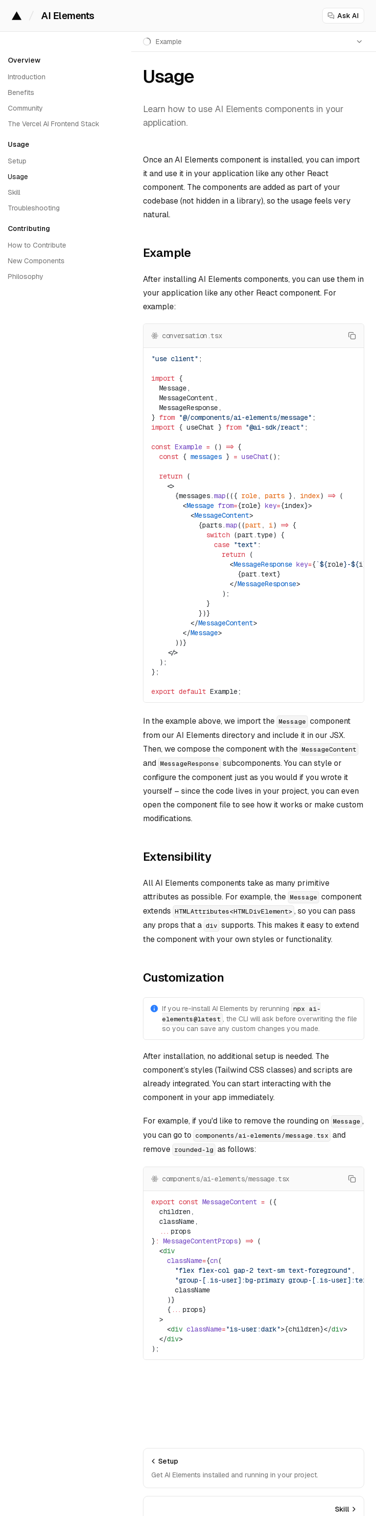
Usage (18, 176)
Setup (17, 161)
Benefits (21, 92)
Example (167, 252)
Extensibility (177, 856)
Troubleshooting (34, 208)
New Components (36, 260)
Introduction (27, 76)
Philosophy (26, 276)
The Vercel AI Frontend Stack (53, 123)
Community (25, 108)
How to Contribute (37, 245)
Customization (183, 977)
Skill (14, 192)
